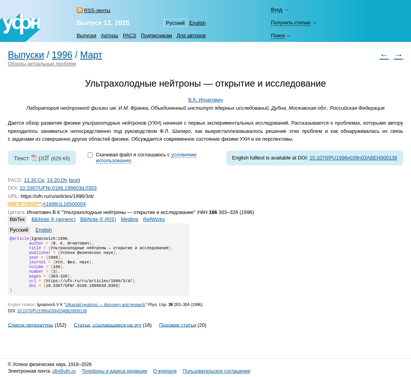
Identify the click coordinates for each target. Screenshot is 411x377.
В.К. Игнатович (205, 100)
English (197, 23)
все (74, 180)
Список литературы (30, 334)
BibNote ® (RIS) (98, 219)
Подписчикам (156, 35)
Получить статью (290, 22)
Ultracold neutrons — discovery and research (105, 314)
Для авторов (191, 35)
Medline (130, 219)
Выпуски (86, 35)
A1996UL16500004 (64, 204)
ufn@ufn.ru (64, 371)
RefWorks (154, 219)
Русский (175, 23)
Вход (276, 10)
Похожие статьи (177, 334)
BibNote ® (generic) (53, 219)
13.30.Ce (34, 180)
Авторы (109, 35)
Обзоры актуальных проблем (42, 64)
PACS (129, 35)
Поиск (278, 35)
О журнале (165, 371)
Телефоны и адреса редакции (114, 371)
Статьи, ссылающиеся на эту (107, 334)
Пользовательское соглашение (217, 371)
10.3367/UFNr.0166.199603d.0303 (58, 188)
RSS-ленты (97, 10)
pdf (43, 158)
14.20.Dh (57, 180)
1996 (62, 55)
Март (91, 55)
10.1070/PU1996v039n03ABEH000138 (353, 158)
